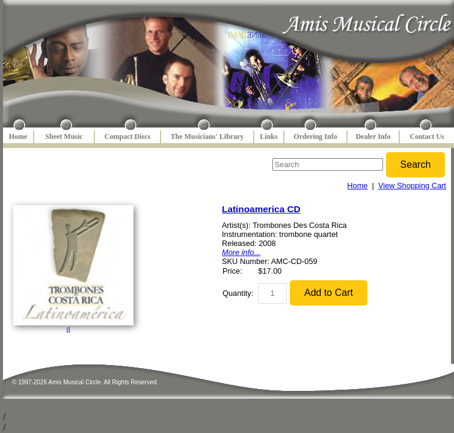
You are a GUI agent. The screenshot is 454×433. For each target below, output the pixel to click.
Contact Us (427, 136)
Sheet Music (63, 136)
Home (18, 136)
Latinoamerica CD (261, 209)
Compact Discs (127, 136)
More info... (241, 252)
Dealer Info (372, 136)
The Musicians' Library (207, 136)
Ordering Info (315, 136)
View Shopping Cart (412, 185)
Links (268, 136)
